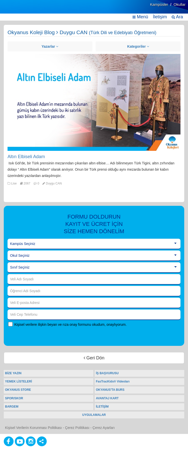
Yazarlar (50, 46)
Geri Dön (94, 357)
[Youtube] (20, 441)
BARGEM (11, 406)
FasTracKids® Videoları (113, 381)
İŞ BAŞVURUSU (107, 373)
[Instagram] (31, 441)
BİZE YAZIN (13, 373)
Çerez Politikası (77, 428)
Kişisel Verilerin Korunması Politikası (33, 428)
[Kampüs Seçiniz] (94, 244)
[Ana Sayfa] (16, 9)
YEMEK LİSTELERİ (18, 381)
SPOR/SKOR (14, 398)
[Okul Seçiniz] (94, 255)
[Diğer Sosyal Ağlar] (42, 441)
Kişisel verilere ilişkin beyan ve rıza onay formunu (52, 325)
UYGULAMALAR (94, 415)
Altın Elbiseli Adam (26, 156)
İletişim (160, 16)
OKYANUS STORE (18, 390)
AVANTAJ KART (107, 398)
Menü (140, 16)
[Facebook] (9, 441)
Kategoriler (138, 46)
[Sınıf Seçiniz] (94, 267)
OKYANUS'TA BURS (110, 390)
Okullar (179, 4)
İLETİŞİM (102, 406)
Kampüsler (159, 4)
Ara (177, 16)
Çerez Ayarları (104, 428)
